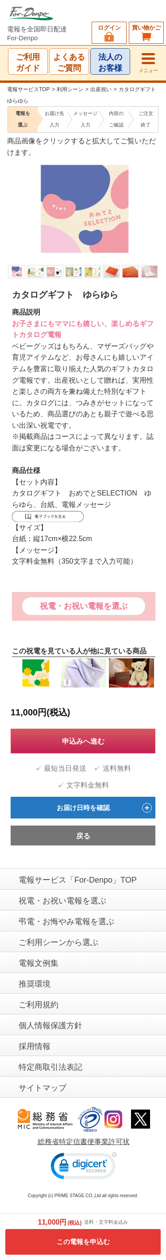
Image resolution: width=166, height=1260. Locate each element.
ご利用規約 (38, 1004)
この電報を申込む (83, 1241)
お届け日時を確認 (104, 808)
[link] (83, 1167)
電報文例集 (38, 963)
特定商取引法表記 (50, 1067)
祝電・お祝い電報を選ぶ (83, 606)
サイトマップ (42, 1087)
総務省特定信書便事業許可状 (84, 1142)
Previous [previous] (12, 197)
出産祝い (101, 89)
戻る (83, 836)
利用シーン (70, 89)
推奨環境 (34, 984)
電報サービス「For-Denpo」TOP (78, 880)
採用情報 (34, 1046)
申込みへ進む (83, 741)
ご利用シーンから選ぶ (58, 942)
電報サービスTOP (28, 89)
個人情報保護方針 (50, 1025)
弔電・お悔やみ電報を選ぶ (66, 921)
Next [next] (151, 197)
